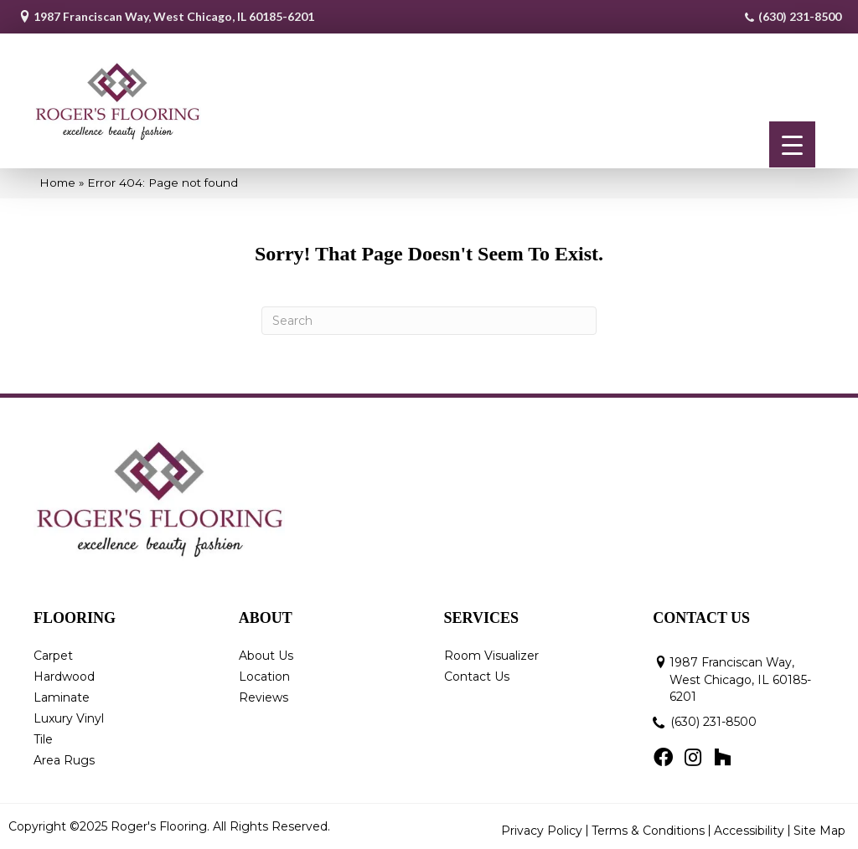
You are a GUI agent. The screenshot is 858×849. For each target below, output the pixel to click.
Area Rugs (64, 760)
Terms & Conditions (648, 830)
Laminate (62, 697)
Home (57, 182)
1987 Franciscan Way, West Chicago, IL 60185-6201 (174, 16)
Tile (43, 739)
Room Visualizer (491, 655)
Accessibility (749, 830)
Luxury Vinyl (69, 718)
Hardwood (64, 676)
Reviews (263, 697)
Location (264, 676)
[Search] (429, 320)
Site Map (819, 830)
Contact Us (476, 676)
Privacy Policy (541, 830)
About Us (266, 655)
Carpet (53, 655)
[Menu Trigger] (792, 144)
